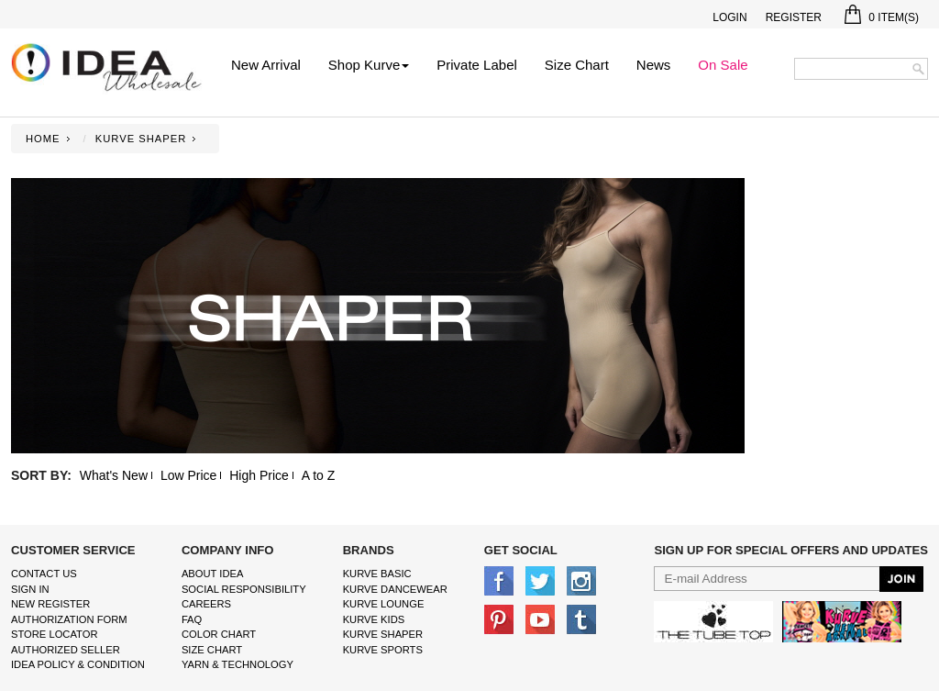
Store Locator (54, 634)
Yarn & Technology (237, 664)
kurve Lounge (384, 603)
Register (794, 17)
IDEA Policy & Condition (78, 664)
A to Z (319, 475)
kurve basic (377, 573)
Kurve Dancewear (395, 589)
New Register (50, 603)
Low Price (188, 475)
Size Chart (577, 64)
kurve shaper (383, 634)
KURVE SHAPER (140, 138)
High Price (259, 475)
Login (729, 17)
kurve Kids (374, 619)
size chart (212, 649)
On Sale (722, 64)
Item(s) (882, 17)
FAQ (192, 619)
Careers (206, 603)
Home (43, 138)
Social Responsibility (244, 589)
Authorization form (69, 619)
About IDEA (213, 573)
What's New (114, 475)
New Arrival (266, 64)
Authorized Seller (65, 649)
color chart (219, 634)
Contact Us (44, 573)
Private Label (476, 64)
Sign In (30, 589)
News (653, 64)
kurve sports (383, 649)
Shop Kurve (368, 64)
